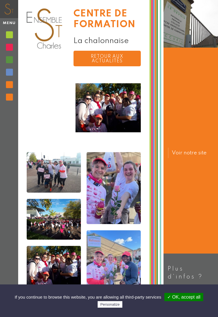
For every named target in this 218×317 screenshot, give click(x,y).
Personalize (110, 304)
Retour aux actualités (107, 58)
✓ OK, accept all (183, 297)
